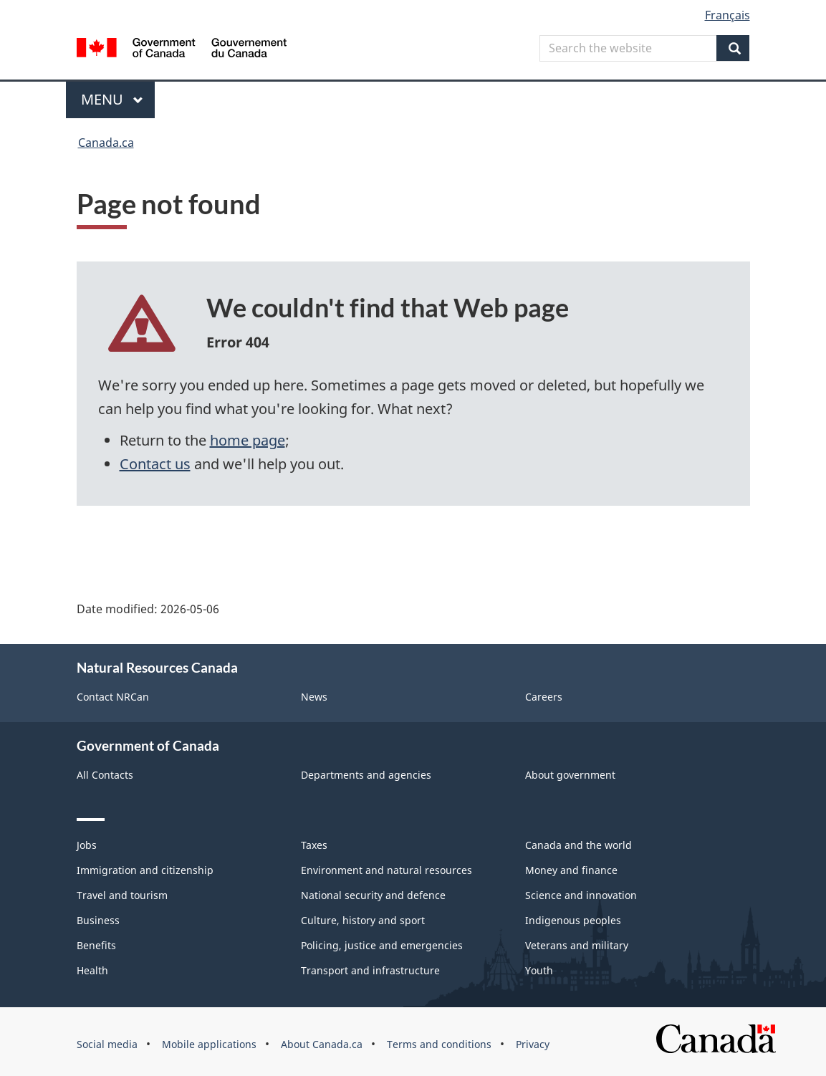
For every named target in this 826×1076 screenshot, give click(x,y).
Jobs (87, 845)
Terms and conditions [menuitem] (439, 1044)
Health (92, 970)
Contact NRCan (113, 696)
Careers (543, 696)
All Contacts (105, 775)
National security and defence (373, 895)
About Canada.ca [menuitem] (321, 1044)
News (314, 696)
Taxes (314, 845)
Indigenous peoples (573, 920)
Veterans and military (576, 945)
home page (247, 440)
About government (570, 775)
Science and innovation (581, 895)
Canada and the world (578, 845)
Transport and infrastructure (370, 970)
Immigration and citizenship (145, 870)
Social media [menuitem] (107, 1044)
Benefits (96, 945)
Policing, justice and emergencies (382, 945)
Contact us (155, 464)
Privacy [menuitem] (532, 1044)
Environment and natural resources (386, 870)
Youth (539, 970)
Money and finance (571, 870)
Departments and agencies (366, 775)
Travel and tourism (122, 895)
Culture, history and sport (363, 920)
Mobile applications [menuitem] (209, 1044)
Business (98, 920)
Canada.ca (106, 142)
